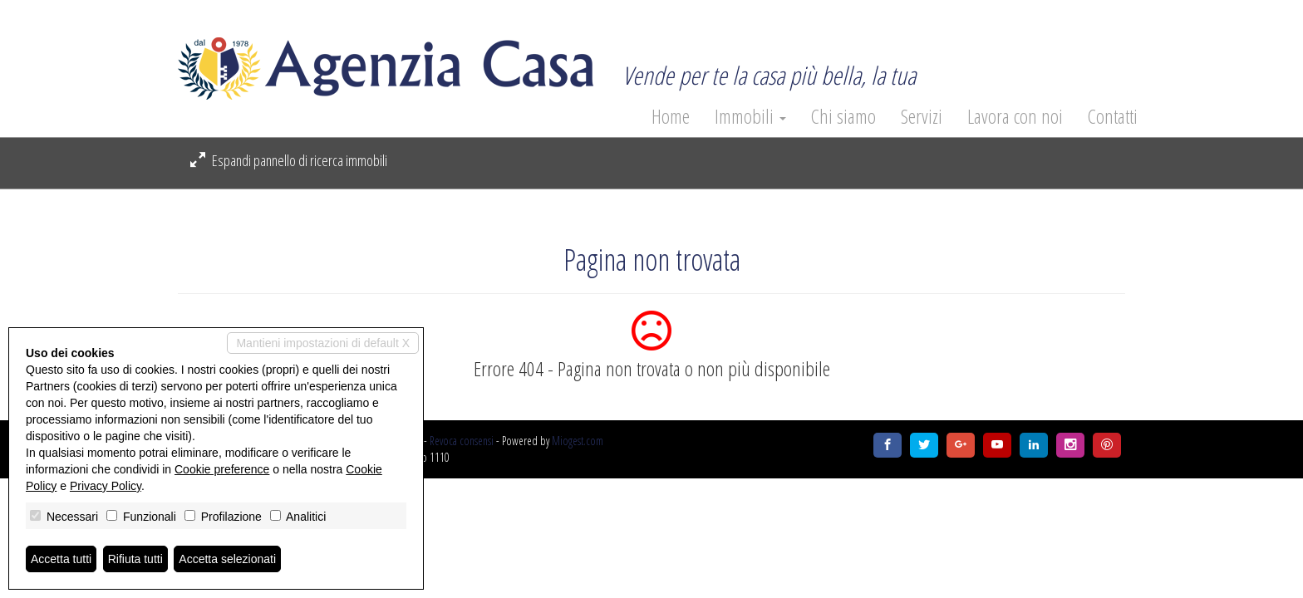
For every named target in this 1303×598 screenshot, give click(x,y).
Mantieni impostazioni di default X (323, 343)
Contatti (1113, 116)
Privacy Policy (105, 486)
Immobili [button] (750, 116)
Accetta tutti (61, 559)
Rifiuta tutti (135, 559)
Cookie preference (222, 469)
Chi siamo (843, 116)
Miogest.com (577, 440)
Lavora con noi (1015, 116)
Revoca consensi (462, 440)
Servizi (921, 116)
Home (671, 116)
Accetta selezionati (227, 559)
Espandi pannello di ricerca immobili (288, 160)
